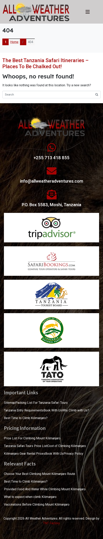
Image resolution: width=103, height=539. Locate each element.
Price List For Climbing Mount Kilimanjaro (32, 438)
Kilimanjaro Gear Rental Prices (24, 453)
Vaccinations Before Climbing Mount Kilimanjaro (36, 504)
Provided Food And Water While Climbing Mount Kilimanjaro (45, 489)
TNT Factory (51, 523)
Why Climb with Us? (75, 410)
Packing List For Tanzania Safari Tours (41, 403)
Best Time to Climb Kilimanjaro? (25, 418)
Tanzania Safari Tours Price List (25, 446)
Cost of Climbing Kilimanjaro (66, 446)
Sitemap (9, 403)
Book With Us (53, 410)
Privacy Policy (73, 453)
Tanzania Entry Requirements (24, 410)
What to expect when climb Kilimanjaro (30, 497)
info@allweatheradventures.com (51, 181)
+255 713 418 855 (51, 157)
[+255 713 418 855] (52, 147)
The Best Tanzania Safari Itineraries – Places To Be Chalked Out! (45, 63)
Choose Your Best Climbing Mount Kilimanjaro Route (39, 474)
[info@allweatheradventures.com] (52, 171)
